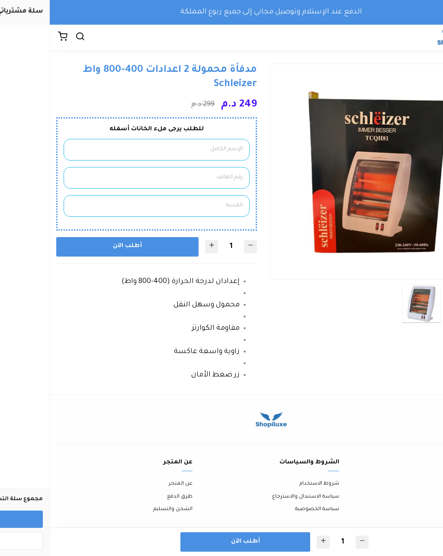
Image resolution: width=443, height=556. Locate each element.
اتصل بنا (427, 484)
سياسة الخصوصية (267, 509)
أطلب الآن (77, 246)
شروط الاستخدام (269, 484)
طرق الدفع (130, 497)
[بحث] (30, 37)
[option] (328, 172)
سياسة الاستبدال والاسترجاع (255, 497)
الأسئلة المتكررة (417, 497)
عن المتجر (131, 484)
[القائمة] (430, 37)
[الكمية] (181, 247)
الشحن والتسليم (123, 509)
